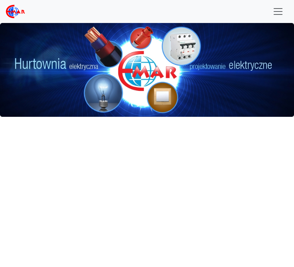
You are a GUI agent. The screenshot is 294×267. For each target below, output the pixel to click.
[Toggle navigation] (278, 11)
